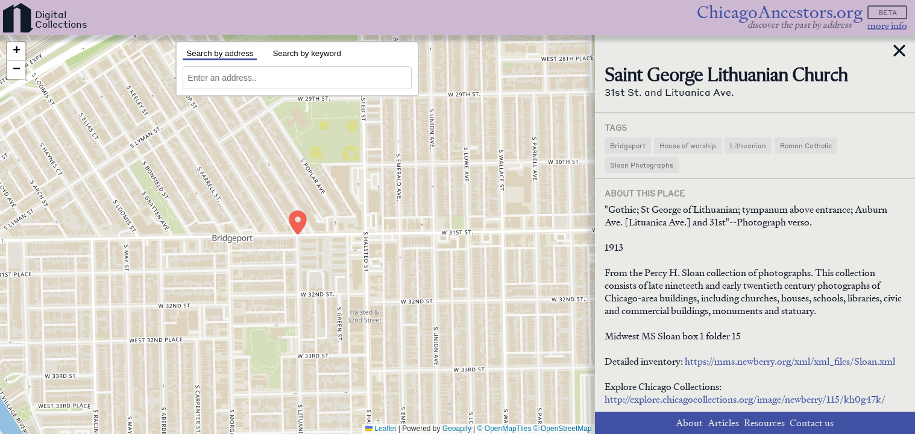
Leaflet (380, 428)
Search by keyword (306, 53)
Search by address (219, 53)
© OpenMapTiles (504, 428)
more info (887, 25)
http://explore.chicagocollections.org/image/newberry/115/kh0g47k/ (745, 399)
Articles (723, 423)
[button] (298, 222)
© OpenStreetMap (562, 428)
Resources (764, 423)
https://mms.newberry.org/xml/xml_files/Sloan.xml (790, 361)
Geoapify (456, 428)
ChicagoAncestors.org (780, 12)
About (689, 423)
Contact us (812, 423)
